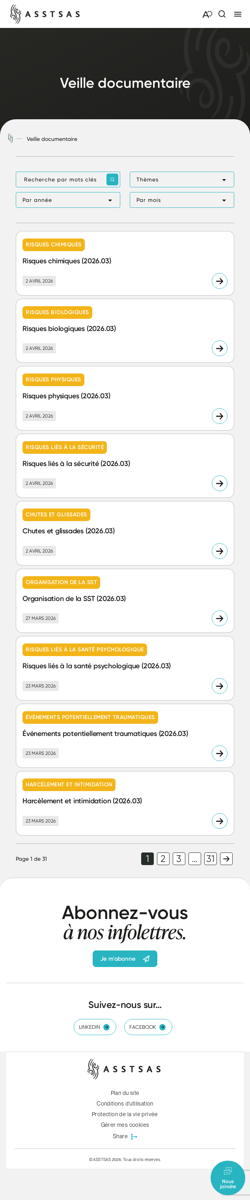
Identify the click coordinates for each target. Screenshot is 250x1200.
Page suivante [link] (226, 858)
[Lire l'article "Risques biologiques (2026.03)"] (125, 331)
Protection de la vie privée (125, 1114)
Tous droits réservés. (142, 1159)
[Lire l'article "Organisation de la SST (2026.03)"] (125, 601)
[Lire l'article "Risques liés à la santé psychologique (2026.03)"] (125, 668)
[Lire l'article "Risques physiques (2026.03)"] (125, 398)
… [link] (195, 858)
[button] (182, 179)
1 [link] (147, 858)
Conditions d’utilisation (125, 1103)
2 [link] (163, 858)
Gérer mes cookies (125, 1125)
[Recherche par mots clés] (68, 179)
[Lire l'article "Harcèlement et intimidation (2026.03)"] (125, 803)
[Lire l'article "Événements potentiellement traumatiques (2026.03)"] (125, 736)
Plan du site (125, 1093)
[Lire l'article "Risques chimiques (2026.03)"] (125, 263)
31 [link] (210, 858)
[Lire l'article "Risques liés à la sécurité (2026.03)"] (125, 466)
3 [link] (178, 858)
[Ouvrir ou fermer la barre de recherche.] (222, 14)
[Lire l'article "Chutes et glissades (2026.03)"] (125, 533)
